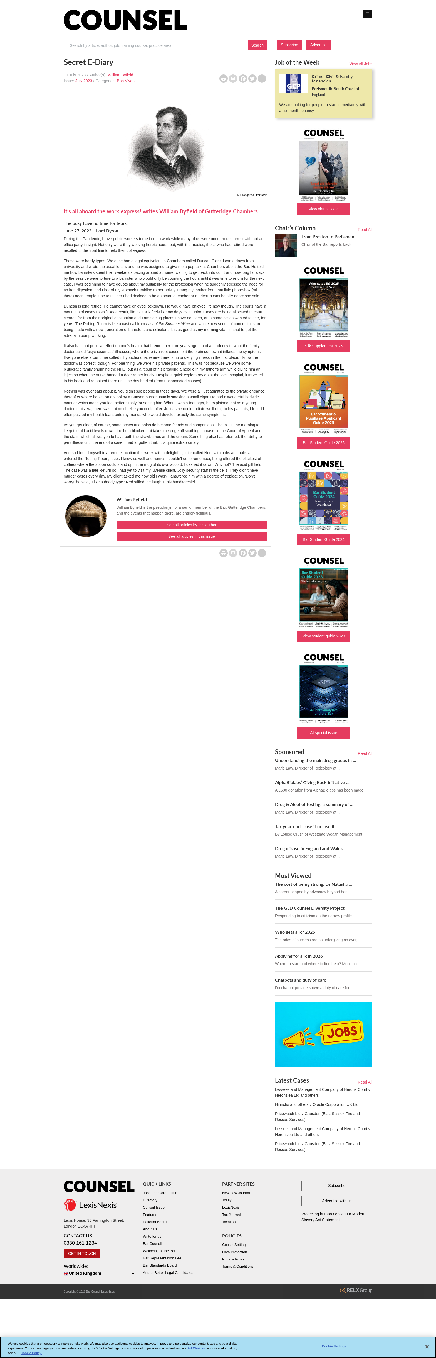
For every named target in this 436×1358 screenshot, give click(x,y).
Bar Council (152, 1244)
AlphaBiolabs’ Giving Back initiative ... (312, 782)
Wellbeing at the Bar (159, 1251)
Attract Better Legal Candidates (168, 1273)
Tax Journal (231, 1215)
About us (150, 1229)
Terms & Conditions (238, 1266)
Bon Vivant (126, 81)
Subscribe (289, 45)
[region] (218, 1347)
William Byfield (120, 75)
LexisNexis (231, 1207)
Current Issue (154, 1207)
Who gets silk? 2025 (295, 931)
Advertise (318, 45)
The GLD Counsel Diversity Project (310, 908)
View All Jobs (361, 64)
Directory (150, 1200)
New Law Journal (236, 1193)
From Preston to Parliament (328, 236)
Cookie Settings (234, 1245)
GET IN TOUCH (82, 1253)
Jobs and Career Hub (160, 1193)
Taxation (229, 1222)
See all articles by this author (192, 525)
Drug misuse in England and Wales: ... (311, 848)
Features (150, 1215)
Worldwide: (99, 1270)
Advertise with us (337, 1201)
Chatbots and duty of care (300, 979)
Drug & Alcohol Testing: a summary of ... (314, 804)
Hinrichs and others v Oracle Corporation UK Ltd (316, 1104)
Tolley (226, 1200)
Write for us (152, 1236)
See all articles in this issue (191, 536)
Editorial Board (155, 1222)
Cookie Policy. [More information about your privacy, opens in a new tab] (31, 1353)
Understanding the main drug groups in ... (315, 760)
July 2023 (83, 81)
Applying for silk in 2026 (299, 955)
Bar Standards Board (160, 1265)
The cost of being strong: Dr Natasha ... (313, 884)
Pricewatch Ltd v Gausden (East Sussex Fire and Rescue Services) (317, 1116)
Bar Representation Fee (162, 1258)
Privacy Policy (233, 1259)
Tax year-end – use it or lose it (305, 826)
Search (257, 45)
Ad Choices (196, 1348)
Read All (365, 229)
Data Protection (234, 1252)
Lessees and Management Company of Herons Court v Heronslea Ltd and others (322, 1092)
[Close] (427, 1347)
